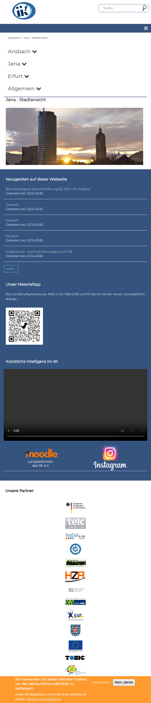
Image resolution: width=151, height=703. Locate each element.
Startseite (14, 37)
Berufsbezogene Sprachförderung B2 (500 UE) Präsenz (48, 189)
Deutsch (12, 205)
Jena (17, 64)
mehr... (11, 268)
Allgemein (24, 88)
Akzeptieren (101, 682)
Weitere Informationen (44, 699)
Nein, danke (124, 682)
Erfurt (18, 76)
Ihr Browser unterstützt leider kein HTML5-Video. (75, 405)
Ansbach (22, 51)
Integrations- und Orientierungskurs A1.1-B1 (39, 252)
